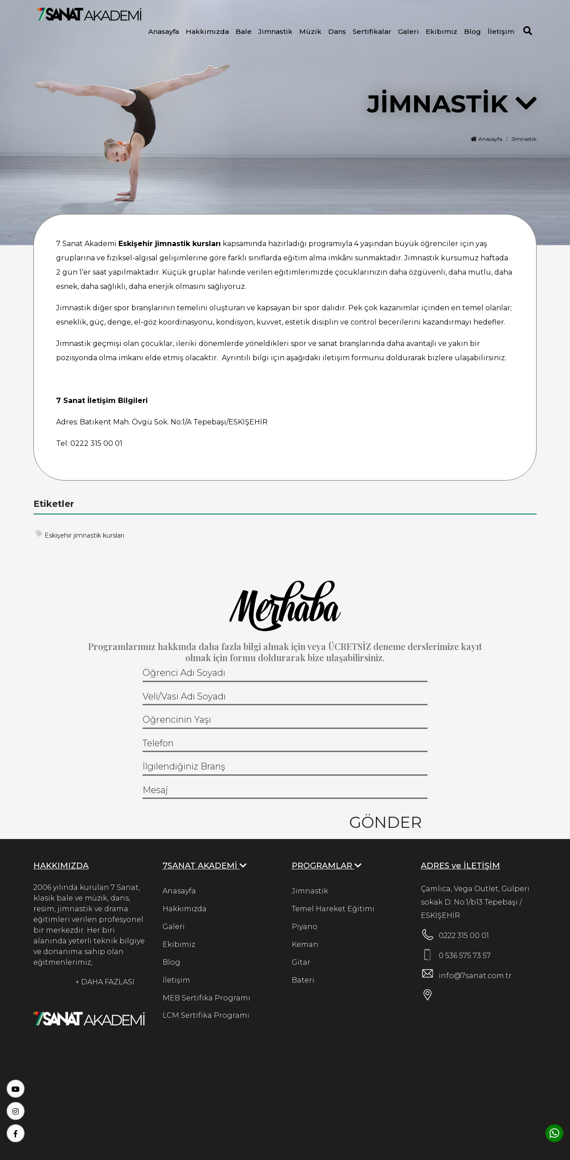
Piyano (305, 926)
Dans (337, 31)
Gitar (301, 962)
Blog (472, 31)
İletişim (501, 31)
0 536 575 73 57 (465, 955)
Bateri (303, 980)
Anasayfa (163, 31)
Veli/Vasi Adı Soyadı (184, 696)
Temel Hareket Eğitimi (333, 909)
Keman (305, 944)
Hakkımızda (207, 31)
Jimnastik (275, 31)
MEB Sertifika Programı (206, 998)
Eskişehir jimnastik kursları (80, 534)
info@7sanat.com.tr (475, 975)
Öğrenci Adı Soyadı (183, 672)
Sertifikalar (372, 31)
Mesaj (155, 790)
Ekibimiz (441, 31)
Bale (244, 31)
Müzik (310, 31)
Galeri (408, 31)
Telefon (158, 743)
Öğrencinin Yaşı (176, 719)
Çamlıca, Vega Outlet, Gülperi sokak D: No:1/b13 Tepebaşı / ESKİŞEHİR (475, 902)
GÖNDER (385, 821)
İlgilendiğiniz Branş (183, 766)
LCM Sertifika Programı (206, 1016)
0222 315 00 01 (464, 935)
